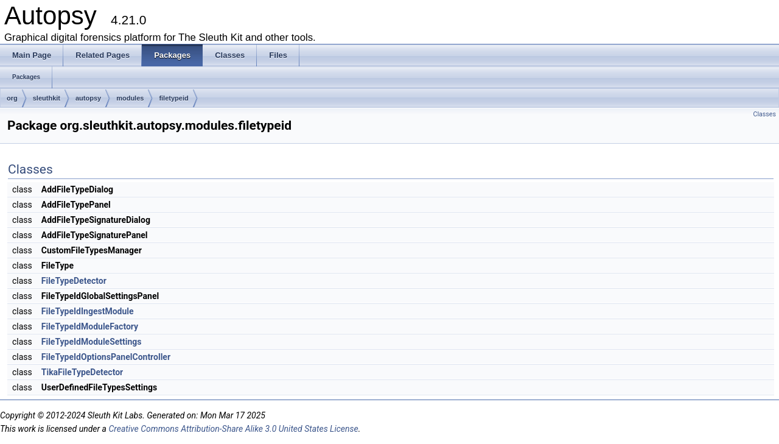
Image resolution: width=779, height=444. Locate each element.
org (12, 98)
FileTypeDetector (74, 281)
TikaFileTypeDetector (82, 372)
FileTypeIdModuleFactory (89, 326)
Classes (764, 114)
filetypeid (173, 98)
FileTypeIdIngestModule (87, 311)
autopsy (88, 98)
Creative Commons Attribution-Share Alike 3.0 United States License (233, 429)
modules (130, 98)
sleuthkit (46, 98)
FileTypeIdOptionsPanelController (105, 357)
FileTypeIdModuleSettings (91, 342)
